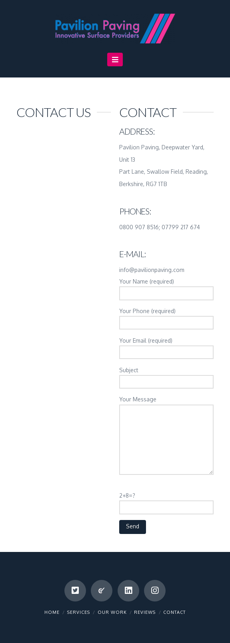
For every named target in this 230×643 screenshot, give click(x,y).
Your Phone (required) (166, 317)
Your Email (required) (166, 347)
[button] (115, 59)
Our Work (112, 612)
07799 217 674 (181, 227)
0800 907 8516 (139, 227)
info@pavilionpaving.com (151, 269)
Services (78, 612)
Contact (174, 612)
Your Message (166, 404)
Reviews (145, 612)
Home (52, 612)
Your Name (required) (166, 288)
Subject (166, 377)
